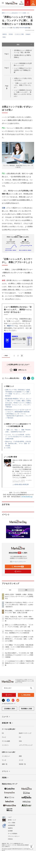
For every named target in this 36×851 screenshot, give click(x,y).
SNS (20, 741)
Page (7, 54)
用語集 (5, 778)
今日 (10, 590)
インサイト (5, 745)
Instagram (28, 34)
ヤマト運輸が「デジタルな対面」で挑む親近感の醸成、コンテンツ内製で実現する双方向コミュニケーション (19, 647)
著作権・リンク (12, 818)
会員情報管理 (11, 823)
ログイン (17, 571)
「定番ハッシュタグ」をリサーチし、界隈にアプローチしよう (23, 85)
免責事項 (10, 826)
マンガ (4, 760)
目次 (24, 44)
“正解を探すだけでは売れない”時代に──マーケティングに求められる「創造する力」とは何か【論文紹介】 (19, 604)
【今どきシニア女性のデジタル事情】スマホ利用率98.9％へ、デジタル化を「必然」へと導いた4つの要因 (19, 639)
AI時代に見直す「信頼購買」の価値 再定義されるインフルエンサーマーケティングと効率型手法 (19, 596)
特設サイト (11, 326)
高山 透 (15, 27)
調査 (20, 756)
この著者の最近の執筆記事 (20, 484)
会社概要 (10, 829)
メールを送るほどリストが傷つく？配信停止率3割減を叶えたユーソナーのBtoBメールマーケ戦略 (19, 663)
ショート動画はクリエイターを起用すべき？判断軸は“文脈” (23, 70)
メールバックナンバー (18, 561)
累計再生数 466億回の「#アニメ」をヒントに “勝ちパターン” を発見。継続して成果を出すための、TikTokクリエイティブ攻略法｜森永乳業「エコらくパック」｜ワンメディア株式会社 (18, 403)
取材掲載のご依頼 (26, 708)
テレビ (4, 737)
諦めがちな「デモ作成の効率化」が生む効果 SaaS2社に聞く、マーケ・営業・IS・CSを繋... (18, 443)
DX (3, 733)
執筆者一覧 (22, 764)
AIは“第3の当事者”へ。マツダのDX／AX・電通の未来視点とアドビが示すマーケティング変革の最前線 (19, 655)
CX (20, 737)
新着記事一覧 (7, 723)
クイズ (21, 760)
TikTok (4, 37)
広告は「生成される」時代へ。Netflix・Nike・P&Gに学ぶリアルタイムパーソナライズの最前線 (19, 618)
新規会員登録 (17, 567)
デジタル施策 (6, 741)
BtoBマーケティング (25, 733)
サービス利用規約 (12, 832)
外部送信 (10, 837)
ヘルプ (9, 815)
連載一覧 (4, 764)
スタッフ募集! (11, 821)
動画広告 (5, 34)
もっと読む (7, 447)
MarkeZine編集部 (24, 27)
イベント (6, 771)
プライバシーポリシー (13, 834)
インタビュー (6, 756)
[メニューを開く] (3, 3)
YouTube (11, 34)
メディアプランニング (25, 745)
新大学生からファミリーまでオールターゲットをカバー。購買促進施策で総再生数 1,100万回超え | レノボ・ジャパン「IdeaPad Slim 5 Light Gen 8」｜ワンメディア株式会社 (18, 414)
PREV (5, 356)
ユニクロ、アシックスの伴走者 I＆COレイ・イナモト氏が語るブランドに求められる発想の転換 (18, 436)
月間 (26, 590)
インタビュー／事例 (19, 34)
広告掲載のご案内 (9, 708)
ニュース (6, 717)
